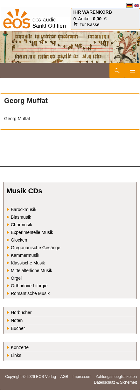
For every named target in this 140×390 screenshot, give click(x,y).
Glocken (19, 240)
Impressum (82, 376)
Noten (17, 320)
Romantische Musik (30, 293)
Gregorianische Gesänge (35, 247)
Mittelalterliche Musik (31, 270)
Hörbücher (21, 312)
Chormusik (21, 224)
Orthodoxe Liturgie (29, 285)
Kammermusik (25, 255)
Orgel (16, 278)
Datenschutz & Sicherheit (115, 382)
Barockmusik (23, 209)
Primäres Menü (132, 70)
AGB (64, 376)
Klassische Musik (28, 262)
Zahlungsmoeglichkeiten (116, 376)
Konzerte (20, 347)
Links (16, 355)
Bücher (18, 328)
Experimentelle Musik (32, 232)
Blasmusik (21, 217)
